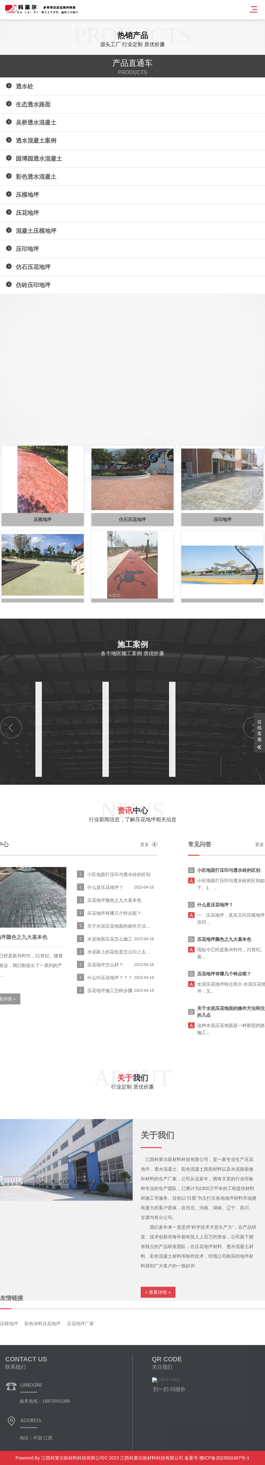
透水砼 (24, 86)
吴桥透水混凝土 (36, 122)
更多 (12, 844)
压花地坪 (27, 213)
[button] (10, 467)
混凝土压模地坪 (36, 231)
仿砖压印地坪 (33, 285)
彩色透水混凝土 (36, 177)
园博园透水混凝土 (39, 158)
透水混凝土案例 (36, 140)
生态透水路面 (33, 104)
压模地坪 (27, 195)
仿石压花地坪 (33, 267)
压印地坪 (27, 249)
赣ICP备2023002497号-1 (224, 1457)
